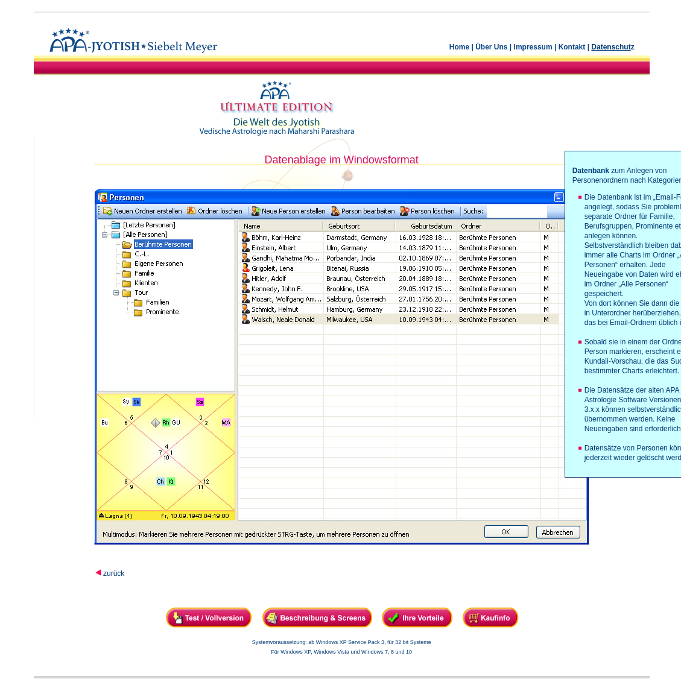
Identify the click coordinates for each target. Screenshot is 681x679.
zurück (113, 573)
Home (459, 47)
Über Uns (491, 47)
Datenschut (610, 47)
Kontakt (572, 47)
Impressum (533, 47)
